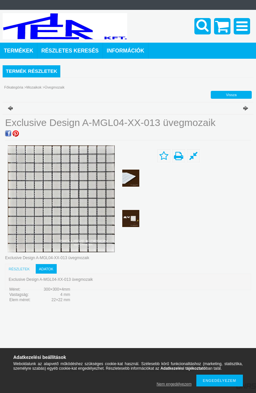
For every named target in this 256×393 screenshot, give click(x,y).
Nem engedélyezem (174, 384)
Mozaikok (33, 87)
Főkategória (13, 87)
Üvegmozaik (55, 87)
